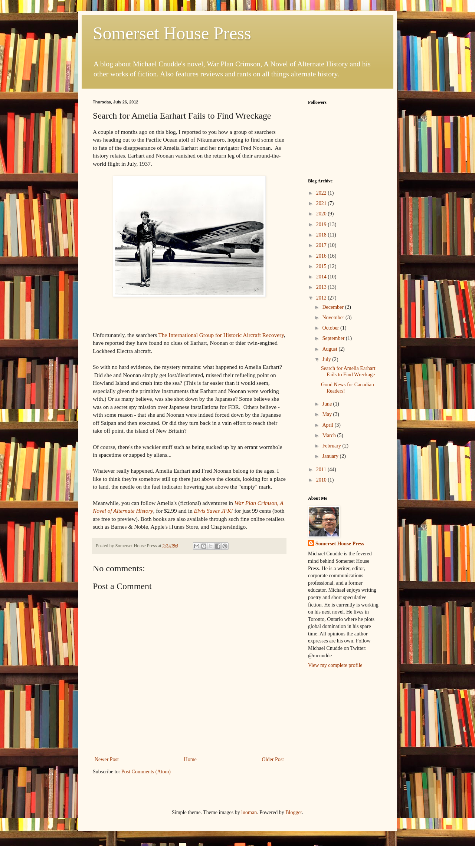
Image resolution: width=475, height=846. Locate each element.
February (332, 446)
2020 (322, 214)
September (333, 338)
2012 (322, 298)
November (333, 317)
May (327, 414)
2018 (322, 235)
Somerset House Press (172, 33)
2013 (322, 287)
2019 (322, 224)
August (330, 349)
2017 (322, 245)
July (327, 359)
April (328, 425)
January (331, 456)
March (329, 435)
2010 (322, 480)
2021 (322, 203)
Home (190, 759)
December (333, 307)
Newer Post (107, 759)
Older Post (273, 759)
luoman (249, 812)
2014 (322, 277)
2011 (322, 469)
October (331, 328)
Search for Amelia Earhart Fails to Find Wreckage (348, 371)
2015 (322, 266)
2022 (322, 193)
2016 (322, 256)
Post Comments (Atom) (146, 771)
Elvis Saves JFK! (213, 511)
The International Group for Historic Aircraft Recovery (221, 335)
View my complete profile (335, 665)
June (327, 404)
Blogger (293, 812)
